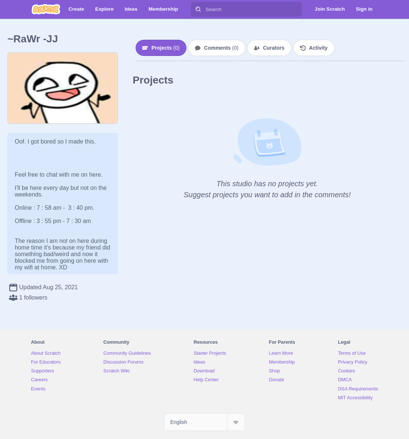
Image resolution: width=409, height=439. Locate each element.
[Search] (198, 9)
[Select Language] (204, 422)
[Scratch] (46, 9)
